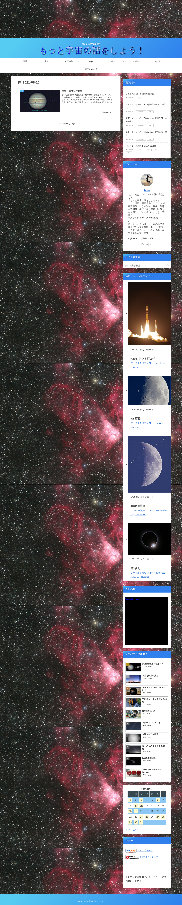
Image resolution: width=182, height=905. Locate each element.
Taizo (147, 190)
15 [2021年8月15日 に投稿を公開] (130, 811)
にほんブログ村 (145, 850)
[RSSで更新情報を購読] (150, 244)
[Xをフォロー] (143, 244)
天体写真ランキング (148, 857)
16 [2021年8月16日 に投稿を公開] (136, 811)
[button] (168, 265)
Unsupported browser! (147, 622)
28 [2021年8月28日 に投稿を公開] (163, 817)
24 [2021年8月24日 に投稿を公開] (141, 817)
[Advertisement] (91, 19)
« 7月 (128, 830)
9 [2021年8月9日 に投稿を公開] (135, 805)
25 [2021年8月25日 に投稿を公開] (146, 817)
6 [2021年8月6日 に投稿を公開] (157, 800)
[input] (147, 265)
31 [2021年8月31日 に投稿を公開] (141, 822)
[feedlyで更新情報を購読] (147, 244)
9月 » (135, 830)
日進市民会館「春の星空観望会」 (141, 94)
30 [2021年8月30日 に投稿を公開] (136, 822)
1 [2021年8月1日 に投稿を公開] (130, 800)
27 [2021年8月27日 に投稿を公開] (158, 817)
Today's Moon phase (132, 599)
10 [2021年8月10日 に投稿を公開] (141, 805)
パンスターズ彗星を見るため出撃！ (142, 146)
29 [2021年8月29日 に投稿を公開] (130, 822)
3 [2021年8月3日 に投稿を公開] (141, 800)
